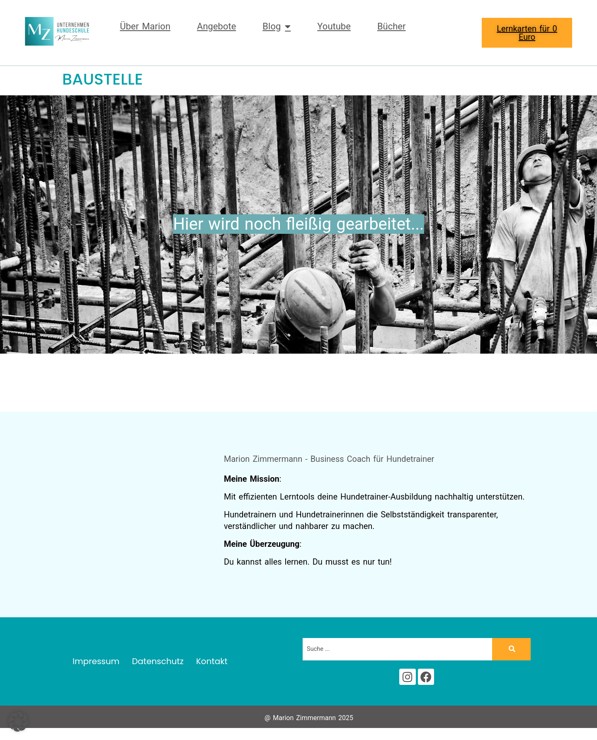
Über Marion (145, 26)
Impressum (96, 664)
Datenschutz (158, 664)
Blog (276, 26)
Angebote (216, 26)
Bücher (391, 26)
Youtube (334, 26)
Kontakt (212, 664)
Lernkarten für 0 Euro (527, 33)
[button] (18, 722)
